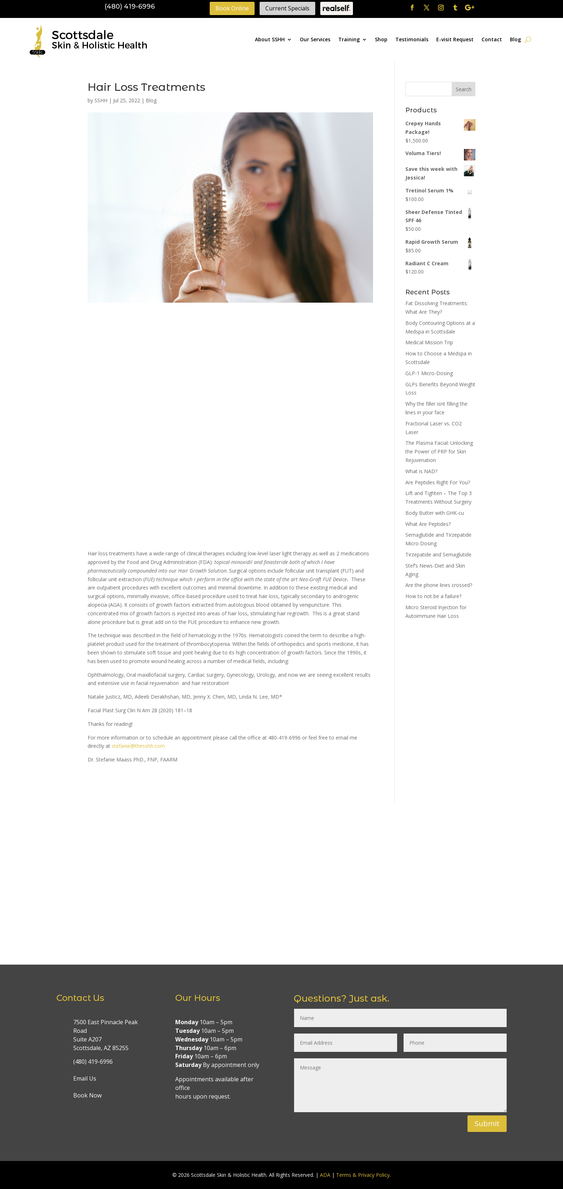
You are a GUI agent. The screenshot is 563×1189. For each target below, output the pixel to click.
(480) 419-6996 (129, 6)
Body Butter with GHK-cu (434, 512)
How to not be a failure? (433, 596)
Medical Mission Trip (429, 342)
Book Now (87, 1095)
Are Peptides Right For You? (437, 482)
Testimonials (411, 39)
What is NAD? (421, 471)
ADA (325, 1174)
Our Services (315, 39)
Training (349, 39)
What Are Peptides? (428, 524)
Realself (336, 8)
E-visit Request (455, 39)
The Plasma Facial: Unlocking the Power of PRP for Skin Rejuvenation (439, 451)
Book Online (232, 8)
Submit (487, 1123)
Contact (491, 39)
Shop (381, 39)
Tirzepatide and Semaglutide (438, 554)
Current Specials (287, 8)
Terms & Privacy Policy (363, 1174)
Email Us (84, 1078)
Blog (515, 39)
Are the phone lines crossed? (438, 585)
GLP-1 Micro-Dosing (429, 373)
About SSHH (270, 39)
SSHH (100, 100)
